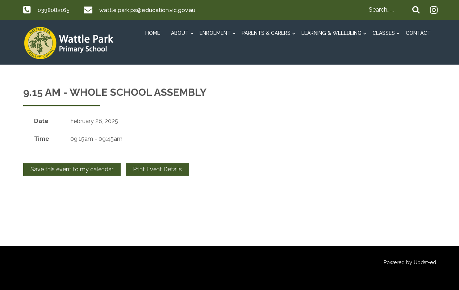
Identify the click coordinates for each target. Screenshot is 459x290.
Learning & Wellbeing (331, 33)
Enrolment (215, 33)
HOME (152, 33)
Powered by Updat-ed (410, 262)
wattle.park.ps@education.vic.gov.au (149, 10)
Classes (383, 33)
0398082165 (55, 10)
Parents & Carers (266, 33)
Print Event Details (157, 169)
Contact (418, 33)
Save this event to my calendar (71, 169)
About (180, 33)
